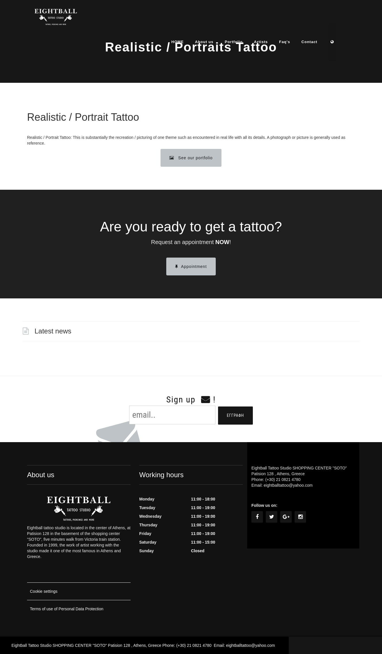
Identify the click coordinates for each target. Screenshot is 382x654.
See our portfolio (191, 158)
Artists (271, 18)
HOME (188, 18)
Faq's (295, 18)
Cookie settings (44, 591)
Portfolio (244, 18)
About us (214, 18)
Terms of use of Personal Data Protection (66, 609)
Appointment (191, 266)
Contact (320, 18)
